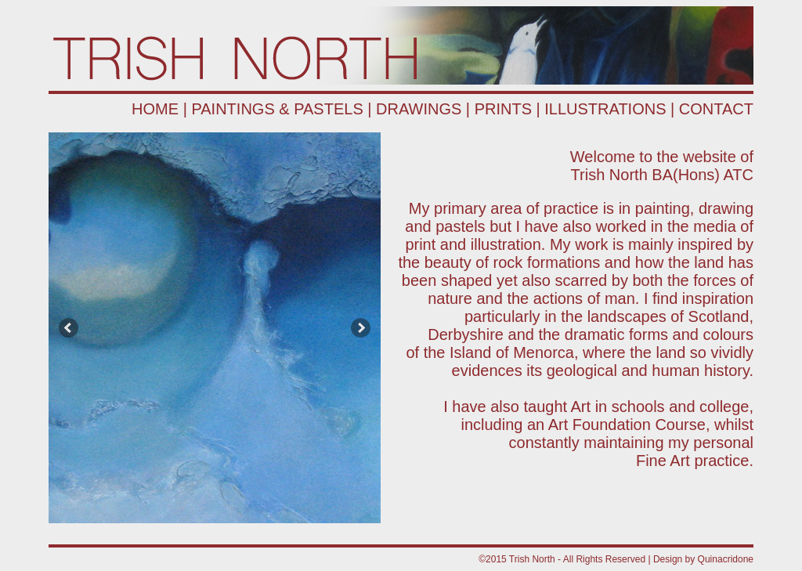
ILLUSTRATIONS (605, 108)
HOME (155, 108)
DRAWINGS (418, 108)
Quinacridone (725, 559)
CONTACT (716, 108)
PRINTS (503, 108)
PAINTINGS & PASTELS (277, 108)
